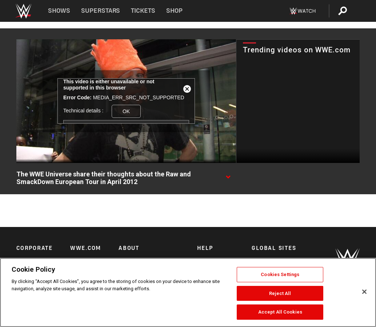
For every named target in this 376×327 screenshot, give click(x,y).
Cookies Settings (280, 274)
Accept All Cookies (280, 312)
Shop (174, 10)
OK (126, 111)
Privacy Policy (134, 253)
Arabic (259, 253)
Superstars (100, 10)
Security (206, 253)
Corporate (27, 253)
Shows (59, 10)
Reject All (280, 293)
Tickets (143, 10)
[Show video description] (228, 175)
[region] (188, 292)
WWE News (83, 253)
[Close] (364, 292)
